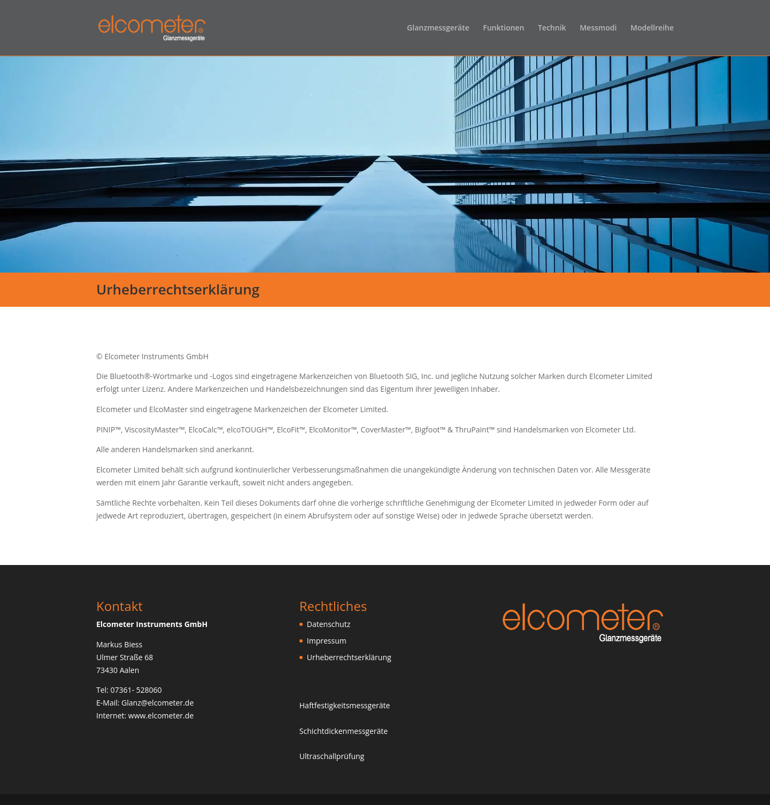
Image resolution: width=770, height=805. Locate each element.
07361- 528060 (135, 690)
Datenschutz (328, 624)
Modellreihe (652, 28)
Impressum (326, 641)
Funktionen (503, 28)
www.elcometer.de (161, 715)
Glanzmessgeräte (438, 28)
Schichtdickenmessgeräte (343, 731)
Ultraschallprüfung (331, 756)
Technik (552, 28)
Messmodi (598, 28)
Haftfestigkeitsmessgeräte (344, 705)
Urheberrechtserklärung (349, 657)
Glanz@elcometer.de (157, 703)
